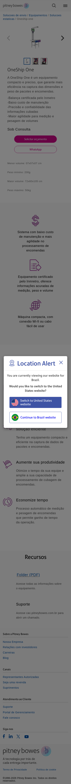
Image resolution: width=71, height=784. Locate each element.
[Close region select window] (61, 362)
